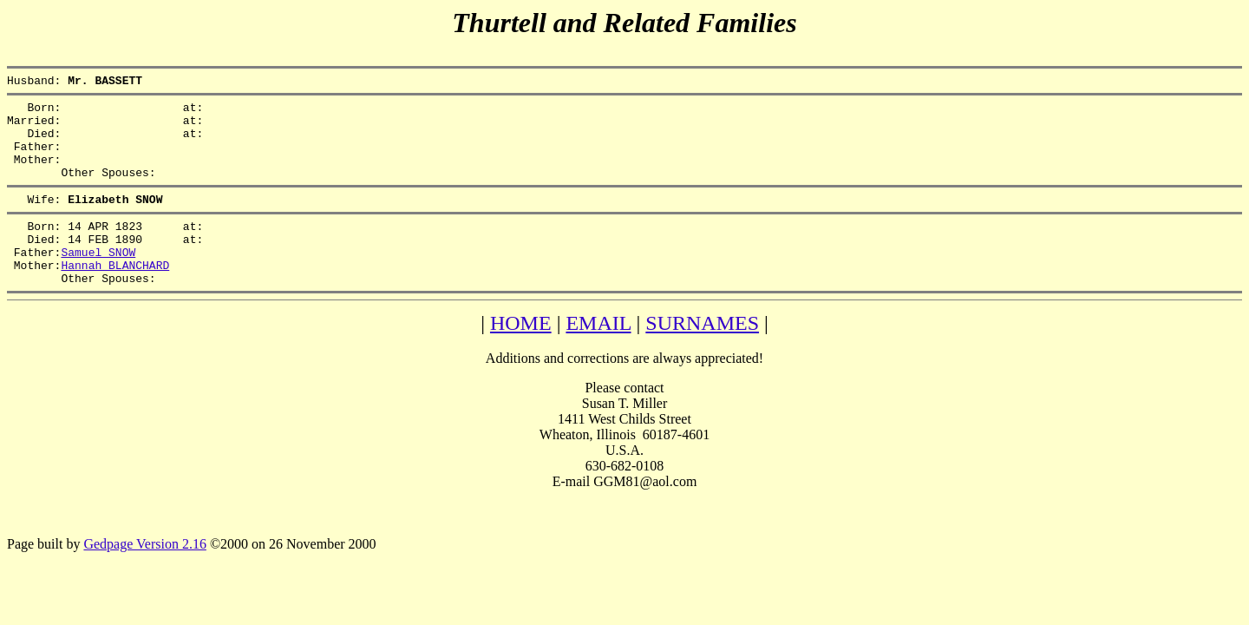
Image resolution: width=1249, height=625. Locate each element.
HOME (521, 356)
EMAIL (598, 356)
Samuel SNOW (98, 280)
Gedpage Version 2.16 (144, 577)
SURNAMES (702, 356)
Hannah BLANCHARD (115, 296)
